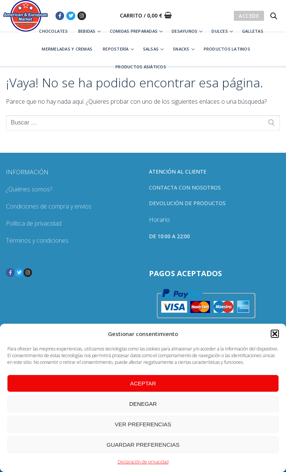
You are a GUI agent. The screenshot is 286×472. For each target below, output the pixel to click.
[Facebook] (59, 16)
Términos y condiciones (37, 240)
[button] (275, 333)
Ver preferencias (143, 424)
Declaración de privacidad (143, 462)
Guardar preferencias (143, 445)
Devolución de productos (187, 203)
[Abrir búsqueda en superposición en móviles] (273, 16)
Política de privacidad (33, 223)
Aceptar (143, 383)
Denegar (143, 404)
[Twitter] (70, 16)
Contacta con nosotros (185, 187)
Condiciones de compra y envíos (49, 206)
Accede (249, 15)
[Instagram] (81, 16)
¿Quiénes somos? (29, 189)
